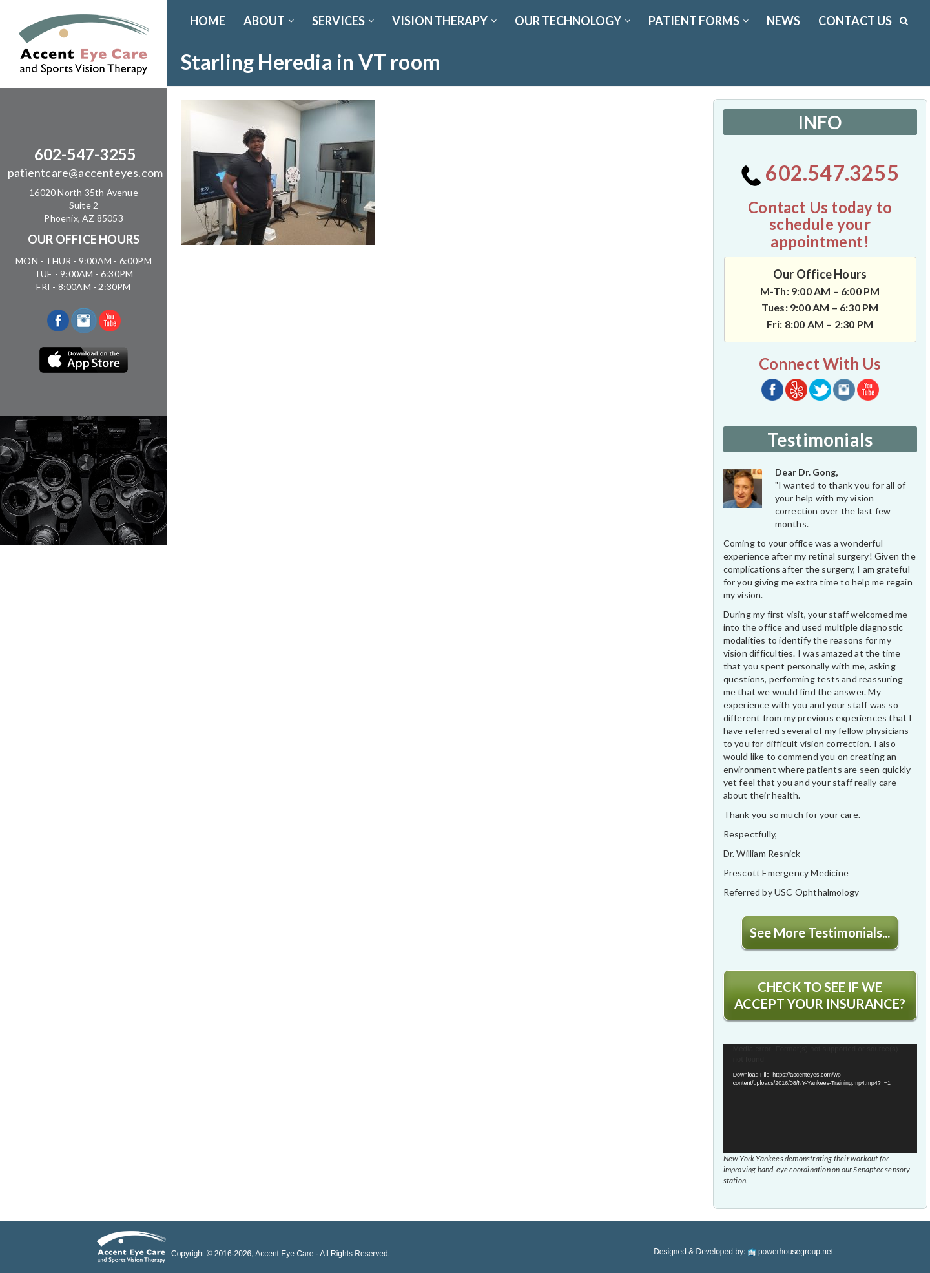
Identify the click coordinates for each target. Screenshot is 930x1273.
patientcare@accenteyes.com (85, 172)
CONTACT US (855, 21)
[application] (820, 1098)
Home (207, 21)
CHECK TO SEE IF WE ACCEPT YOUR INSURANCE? (819, 995)
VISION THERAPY (444, 20)
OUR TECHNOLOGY (572, 20)
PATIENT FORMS (698, 20)
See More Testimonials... (820, 932)
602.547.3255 (820, 172)
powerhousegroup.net (790, 1251)
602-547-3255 (85, 154)
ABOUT (268, 20)
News (783, 21)
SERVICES (343, 20)
